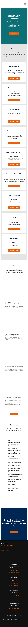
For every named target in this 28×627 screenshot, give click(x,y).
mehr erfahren (14, 33)
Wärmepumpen (14, 109)
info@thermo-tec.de (5, 550)
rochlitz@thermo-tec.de (14, 597)
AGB (4, 619)
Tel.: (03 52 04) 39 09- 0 (14, 570)
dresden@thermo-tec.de (14, 572)
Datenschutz (17, 619)
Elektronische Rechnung (11, 365)
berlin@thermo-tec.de (14, 610)
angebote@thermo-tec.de (7, 545)
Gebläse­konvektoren (14, 131)
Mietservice (8, 302)
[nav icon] (25, 4)
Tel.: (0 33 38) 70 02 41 (14, 608)
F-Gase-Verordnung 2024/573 (12, 334)
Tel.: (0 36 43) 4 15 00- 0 (14, 583)
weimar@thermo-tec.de (14, 585)
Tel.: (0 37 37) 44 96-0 (14, 595)
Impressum (9, 619)
